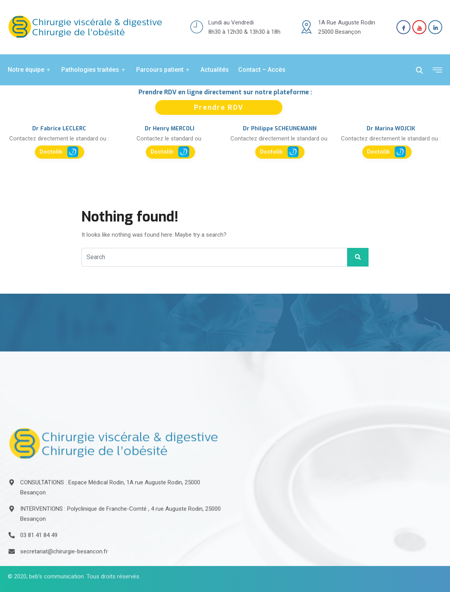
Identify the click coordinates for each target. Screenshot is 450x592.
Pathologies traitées (94, 70)
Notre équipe (30, 70)
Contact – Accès (262, 69)
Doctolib (59, 152)
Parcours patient (163, 70)
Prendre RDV (219, 107)
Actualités (215, 69)
